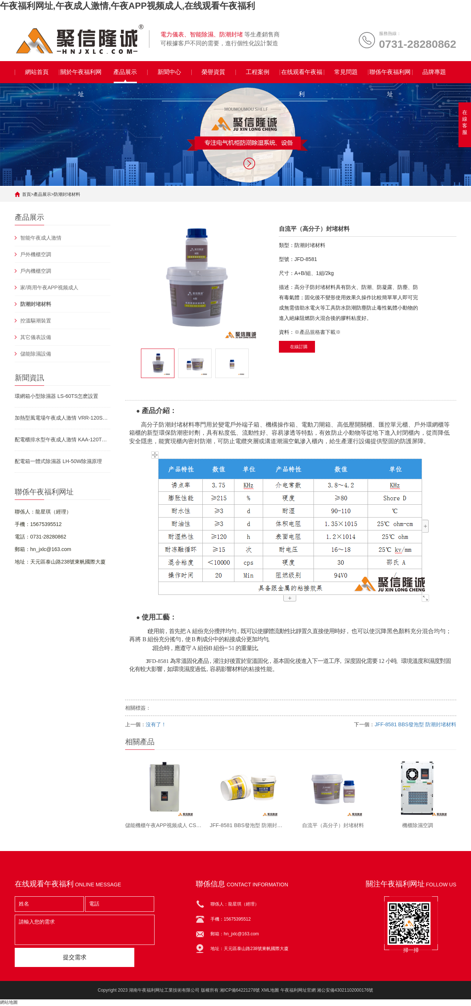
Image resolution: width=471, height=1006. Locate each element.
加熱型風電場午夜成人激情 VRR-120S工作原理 (62, 418)
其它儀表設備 (35, 337)
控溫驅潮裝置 (35, 321)
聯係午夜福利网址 (390, 76)
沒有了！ (156, 724)
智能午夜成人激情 (40, 238)
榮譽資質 (213, 72)
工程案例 (257, 72)
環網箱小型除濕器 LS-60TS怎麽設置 (56, 396)
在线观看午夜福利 (301, 76)
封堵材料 (183, 424)
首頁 (26, 194)
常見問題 (346, 72)
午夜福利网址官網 (298, 990)
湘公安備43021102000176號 (345, 990)
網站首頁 (37, 72)
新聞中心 (169, 72)
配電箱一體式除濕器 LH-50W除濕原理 (58, 461)
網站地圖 (9, 1002)
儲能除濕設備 (35, 354)
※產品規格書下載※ (317, 332)
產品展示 (125, 72)
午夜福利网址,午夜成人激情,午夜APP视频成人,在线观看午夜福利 (127, 6)
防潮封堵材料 (67, 194)
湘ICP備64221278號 (240, 990)
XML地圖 (270, 990)
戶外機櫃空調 (35, 254)
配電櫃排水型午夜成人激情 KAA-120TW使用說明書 (62, 439)
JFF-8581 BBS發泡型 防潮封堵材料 (415, 724)
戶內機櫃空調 (35, 271)
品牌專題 (434, 72)
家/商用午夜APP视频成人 (49, 287)
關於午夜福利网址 (81, 76)
